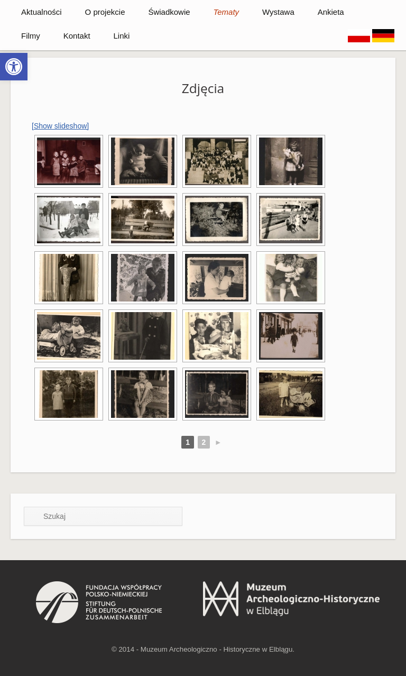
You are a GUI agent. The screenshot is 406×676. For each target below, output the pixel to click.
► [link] (218, 442)
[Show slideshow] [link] (60, 126)
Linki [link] (121, 35)
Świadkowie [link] (169, 11)
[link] (13, 66)
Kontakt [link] (76, 35)
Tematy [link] (226, 11)
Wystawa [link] (278, 11)
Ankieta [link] (331, 11)
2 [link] (204, 442)
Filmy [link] (30, 35)
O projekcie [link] (105, 11)
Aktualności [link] (41, 11)
